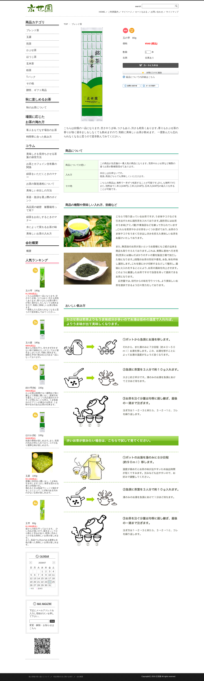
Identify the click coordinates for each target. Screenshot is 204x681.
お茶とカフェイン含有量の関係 (41, 166)
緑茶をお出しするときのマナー (41, 219)
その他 (30, 83)
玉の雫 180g (33, 290)
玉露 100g (31, 476)
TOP (66, 24)
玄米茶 (30, 63)
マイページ (127, 12)
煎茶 (28, 43)
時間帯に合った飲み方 (39, 136)
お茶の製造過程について (40, 183)
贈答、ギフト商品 (36, 90)
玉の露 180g (33, 342)
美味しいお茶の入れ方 (39, 233)
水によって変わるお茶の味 (41, 227)
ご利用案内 (113, 12)
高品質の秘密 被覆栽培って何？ (41, 209)
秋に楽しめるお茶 (38, 99)
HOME (102, 12)
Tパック (31, 77)
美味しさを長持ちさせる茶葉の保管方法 (41, 156)
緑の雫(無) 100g (34, 387)
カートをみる (141, 12)
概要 (28, 251)
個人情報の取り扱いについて (39, 677)
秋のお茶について (36, 107)
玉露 (28, 37)
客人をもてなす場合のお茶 (41, 130)
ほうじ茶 (31, 57)
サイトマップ (172, 12)
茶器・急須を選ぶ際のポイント (41, 199)
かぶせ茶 (31, 50)
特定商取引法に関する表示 (63, 677)
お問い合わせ (157, 12)
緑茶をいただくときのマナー (41, 176)
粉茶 (28, 70)
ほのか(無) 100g (34, 435)
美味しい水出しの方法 (39, 190)
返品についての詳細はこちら (140, 77)
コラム (30, 146)
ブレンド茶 (77, 24)
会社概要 (32, 243)
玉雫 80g (31, 523)
